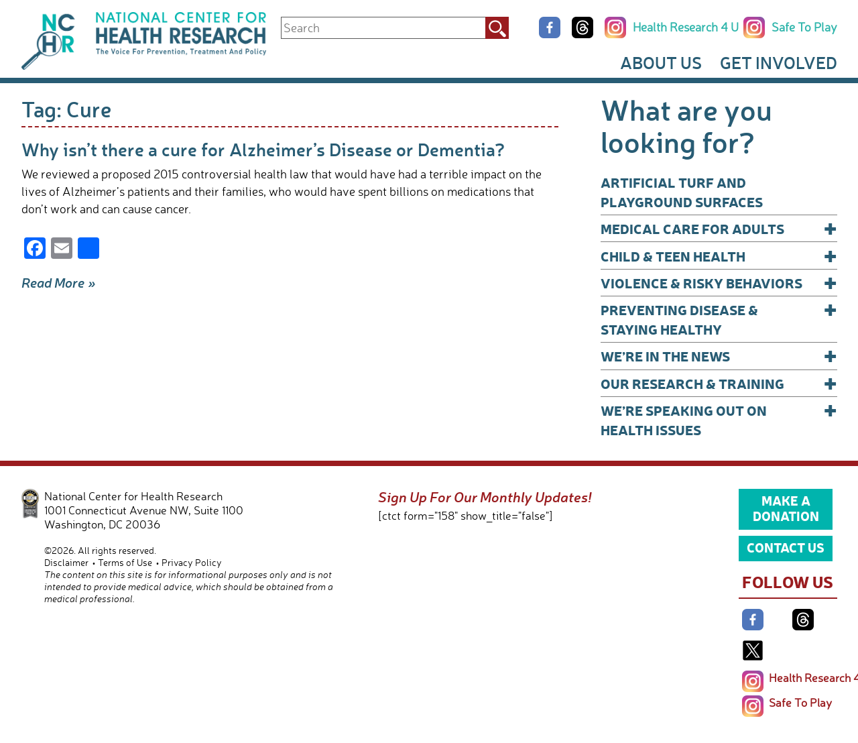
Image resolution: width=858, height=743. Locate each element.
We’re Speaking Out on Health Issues (719, 419)
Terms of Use (125, 562)
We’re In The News (719, 355)
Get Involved (778, 62)
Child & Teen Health (719, 256)
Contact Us (785, 547)
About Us (661, 62)
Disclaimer (66, 562)
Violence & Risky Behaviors (719, 282)
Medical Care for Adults (719, 228)
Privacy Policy (192, 562)
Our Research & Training (719, 383)
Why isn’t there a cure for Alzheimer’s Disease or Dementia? (263, 149)
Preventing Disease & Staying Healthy (719, 319)
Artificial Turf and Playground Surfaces (682, 192)
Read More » (58, 282)
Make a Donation (786, 508)
